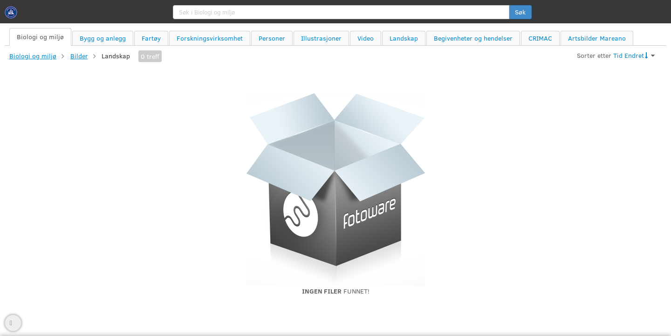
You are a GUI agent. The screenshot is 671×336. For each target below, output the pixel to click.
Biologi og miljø (32, 55)
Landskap (116, 55)
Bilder (79, 55)
